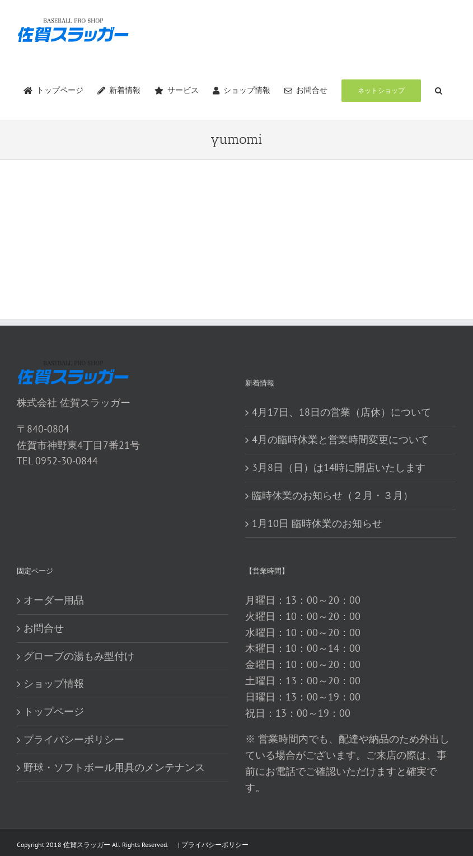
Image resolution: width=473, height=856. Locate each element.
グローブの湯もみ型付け (79, 656)
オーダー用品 (54, 600)
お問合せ (44, 628)
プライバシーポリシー (74, 739)
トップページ (54, 711)
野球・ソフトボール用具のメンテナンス (114, 767)
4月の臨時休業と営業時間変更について (340, 439)
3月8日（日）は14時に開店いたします (338, 467)
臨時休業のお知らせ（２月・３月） (332, 495)
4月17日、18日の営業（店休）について (341, 412)
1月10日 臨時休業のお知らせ (317, 523)
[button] (438, 90)
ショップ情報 (54, 683)
